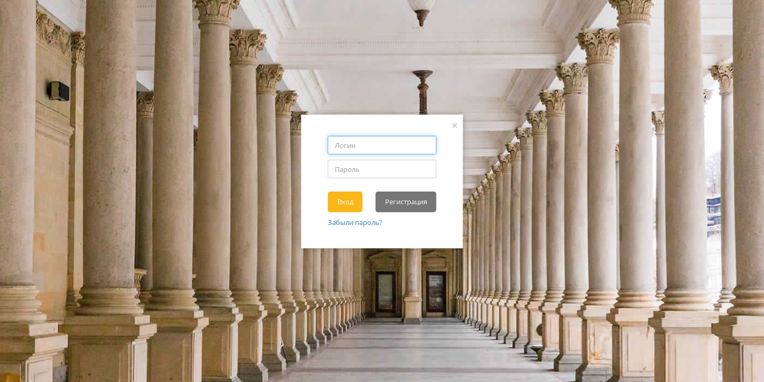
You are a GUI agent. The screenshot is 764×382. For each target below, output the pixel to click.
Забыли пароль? (355, 222)
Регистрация (406, 201)
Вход (345, 201)
